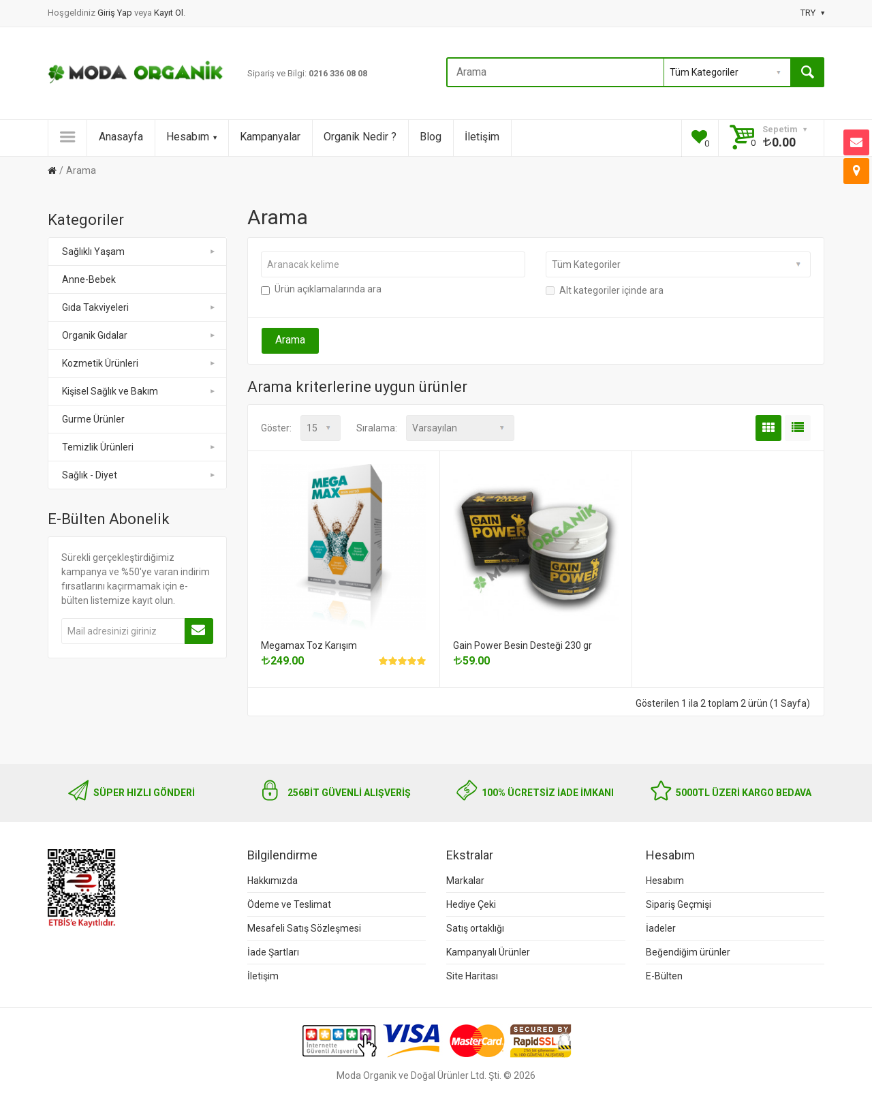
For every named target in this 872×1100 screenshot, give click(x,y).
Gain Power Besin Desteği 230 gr (522, 645)
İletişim (482, 136)
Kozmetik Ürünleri (139, 363)
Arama (81, 170)
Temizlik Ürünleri (139, 447)
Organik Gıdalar (139, 335)
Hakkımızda (272, 880)
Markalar (465, 880)
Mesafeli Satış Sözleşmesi (304, 928)
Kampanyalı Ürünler (488, 952)
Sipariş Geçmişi (678, 904)
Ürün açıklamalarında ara (321, 289)
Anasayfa (121, 136)
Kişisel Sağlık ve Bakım (139, 391)
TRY (812, 12)
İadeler (661, 928)
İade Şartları (273, 952)
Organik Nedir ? (360, 136)
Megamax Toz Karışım (309, 645)
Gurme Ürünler (93, 419)
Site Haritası (472, 976)
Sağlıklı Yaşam (139, 251)
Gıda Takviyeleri (139, 307)
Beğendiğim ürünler (688, 952)
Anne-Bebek (89, 279)
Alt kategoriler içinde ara (605, 290)
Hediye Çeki (471, 904)
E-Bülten (664, 976)
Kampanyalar (270, 136)
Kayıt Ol (168, 12)
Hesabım (191, 136)
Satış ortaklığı (475, 928)
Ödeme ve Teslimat (289, 904)
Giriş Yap (115, 12)
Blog (430, 136)
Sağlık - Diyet (139, 475)
